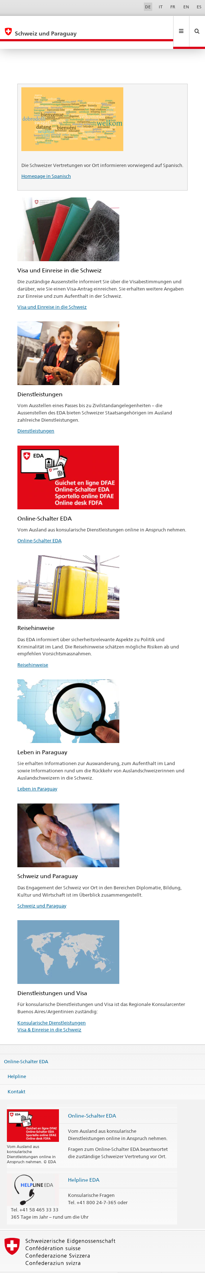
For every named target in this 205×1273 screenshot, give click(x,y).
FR (172, 6)
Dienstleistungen (35, 415)
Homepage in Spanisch (46, 160)
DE (148, 6)
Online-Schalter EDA (39, 525)
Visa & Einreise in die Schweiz (49, 1014)
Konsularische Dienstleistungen (51, 1007)
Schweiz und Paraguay (41, 890)
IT (161, 6)
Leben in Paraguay (37, 773)
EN (186, 6)
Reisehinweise (32, 649)
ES (199, 6)
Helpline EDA (83, 1164)
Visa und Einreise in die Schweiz (52, 291)
